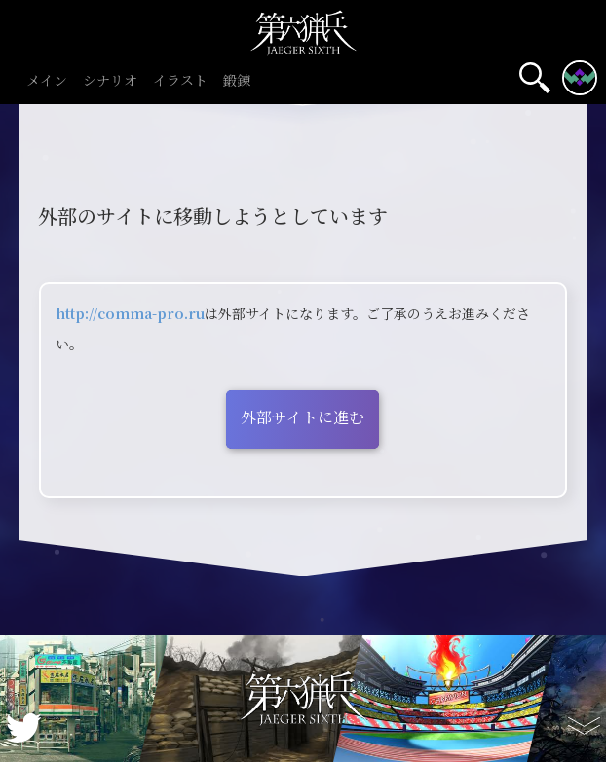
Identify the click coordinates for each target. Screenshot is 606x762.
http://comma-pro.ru (130, 313)
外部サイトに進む (302, 417)
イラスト (180, 81)
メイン (47, 81)
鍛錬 (236, 81)
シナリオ (110, 81)
